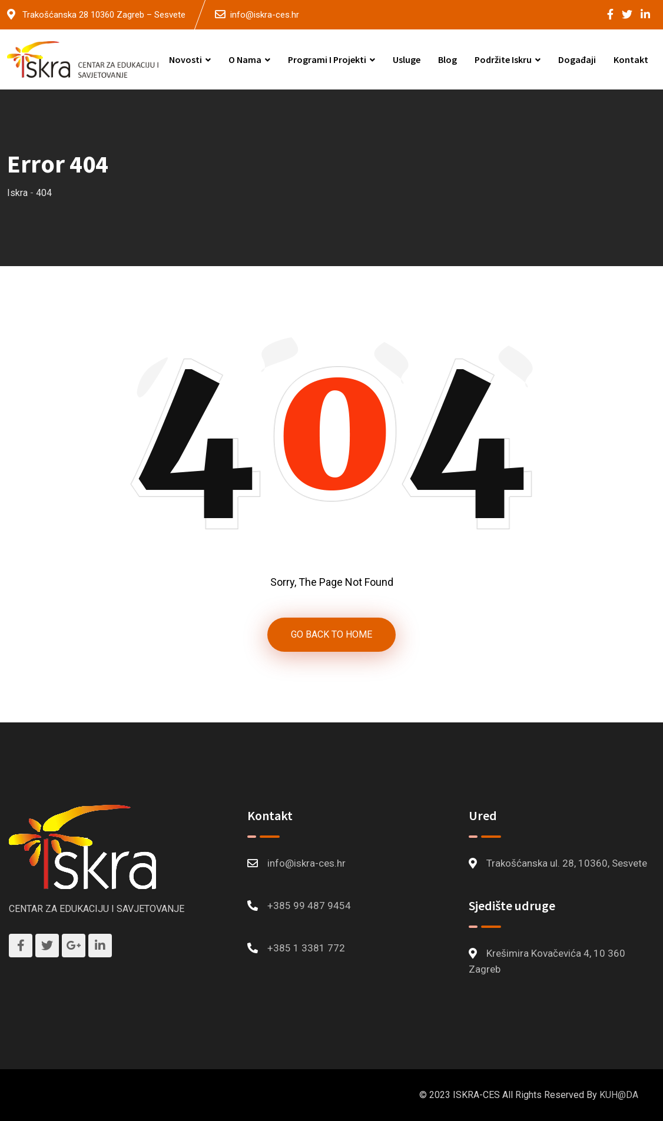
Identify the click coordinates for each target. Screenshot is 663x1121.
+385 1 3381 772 (306, 948)
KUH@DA (618, 1094)
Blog (447, 59)
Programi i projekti (327, 59)
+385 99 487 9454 (309, 905)
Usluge (406, 59)
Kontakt (631, 59)
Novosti (185, 59)
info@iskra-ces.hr (264, 14)
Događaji (577, 59)
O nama (244, 59)
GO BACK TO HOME (331, 634)
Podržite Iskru (503, 59)
